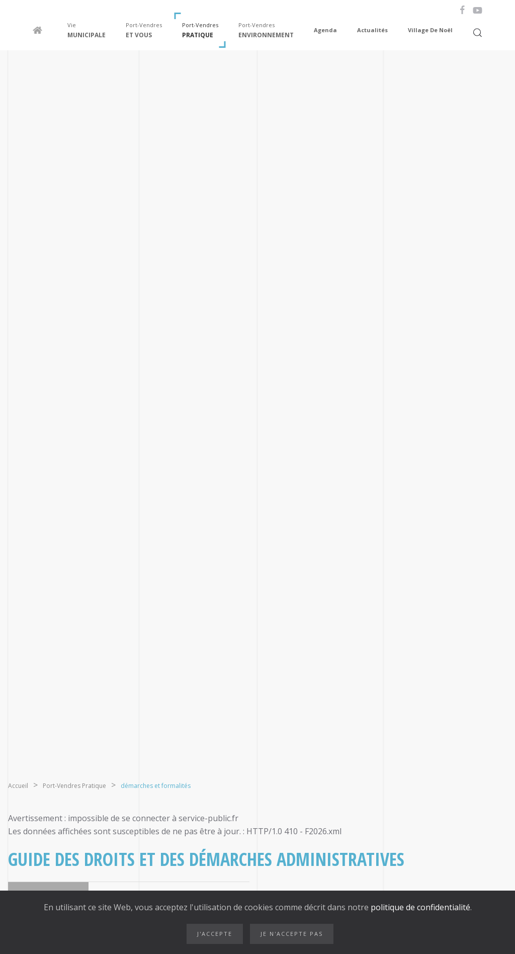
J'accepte (214, 933)
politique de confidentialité (419, 907)
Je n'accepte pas (292, 933)
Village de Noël (430, 30)
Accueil (18, 785)
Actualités (372, 30)
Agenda (325, 30)
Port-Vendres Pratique (74, 785)
